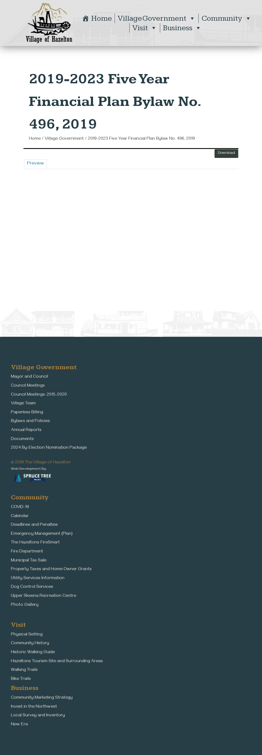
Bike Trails (21, 679)
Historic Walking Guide (33, 652)
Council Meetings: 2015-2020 (39, 395)
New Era (19, 725)
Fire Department (27, 552)
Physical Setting (27, 635)
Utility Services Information (37, 578)
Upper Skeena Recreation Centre (43, 596)
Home (101, 18)
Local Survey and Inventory (38, 716)
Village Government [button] (157, 18)
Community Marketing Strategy (42, 698)
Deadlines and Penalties (34, 525)
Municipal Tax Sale (28, 561)
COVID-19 (20, 507)
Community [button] (226, 18)
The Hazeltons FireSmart (35, 543)
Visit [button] (144, 28)
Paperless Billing (27, 412)
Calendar (20, 516)
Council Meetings (28, 386)
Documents (22, 439)
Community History (30, 643)
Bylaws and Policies (30, 421)
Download (226, 153)
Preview (35, 164)
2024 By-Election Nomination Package (49, 448)
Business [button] (182, 28)
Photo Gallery (24, 605)
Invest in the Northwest (34, 707)
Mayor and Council (29, 377)
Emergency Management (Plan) (42, 534)
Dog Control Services (32, 587)
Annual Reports (26, 430)
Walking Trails (24, 670)
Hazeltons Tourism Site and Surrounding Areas (57, 661)
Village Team (23, 403)
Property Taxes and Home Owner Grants (51, 569)
